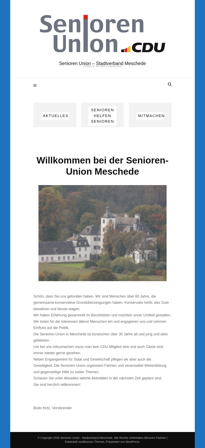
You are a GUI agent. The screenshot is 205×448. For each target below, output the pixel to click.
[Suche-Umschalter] (170, 84)
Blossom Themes (93, 441)
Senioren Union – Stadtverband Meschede (102, 63)
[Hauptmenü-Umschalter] (35, 85)
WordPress (132, 441)
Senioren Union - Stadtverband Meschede (86, 437)
